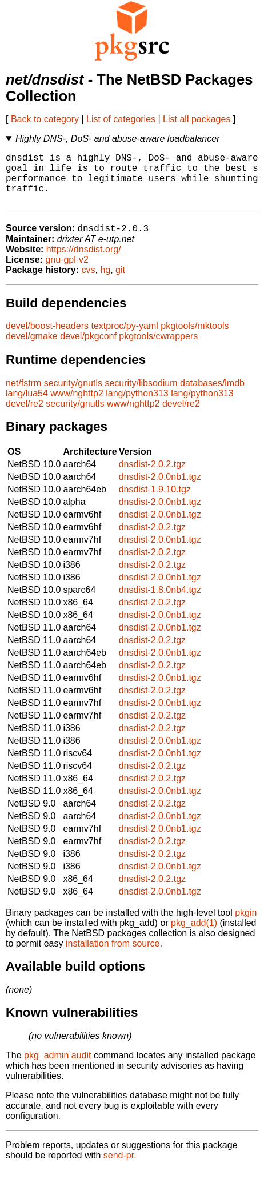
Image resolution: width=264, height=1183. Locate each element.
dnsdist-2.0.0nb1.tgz (160, 490)
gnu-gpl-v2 (67, 273)
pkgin (246, 926)
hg (105, 283)
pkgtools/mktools (195, 339)
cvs (88, 283)
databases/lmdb (212, 396)
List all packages (196, 119)
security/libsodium (141, 396)
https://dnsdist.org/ (83, 262)
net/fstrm (23, 396)
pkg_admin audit (57, 1068)
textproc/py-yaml (124, 339)
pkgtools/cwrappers (158, 349)
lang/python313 (137, 406)
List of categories (120, 119)
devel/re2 (24, 417)
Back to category (45, 119)
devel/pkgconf (88, 349)
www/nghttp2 (76, 406)
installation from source (113, 956)
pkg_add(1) (194, 936)
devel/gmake (32, 349)
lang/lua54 (27, 406)
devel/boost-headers (47, 339)
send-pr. (120, 1168)
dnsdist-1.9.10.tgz (155, 502)
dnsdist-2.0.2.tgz (152, 477)
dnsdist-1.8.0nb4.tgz (160, 603)
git (120, 283)
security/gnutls (73, 396)
